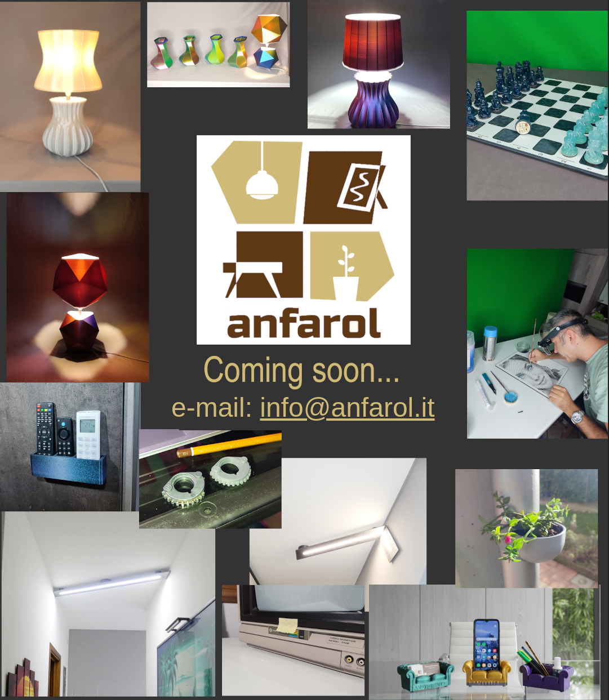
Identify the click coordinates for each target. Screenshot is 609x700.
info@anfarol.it (347, 407)
